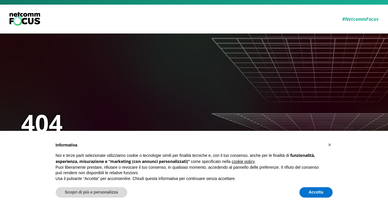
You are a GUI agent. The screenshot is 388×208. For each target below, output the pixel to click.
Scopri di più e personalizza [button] (91, 192)
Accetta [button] (316, 192)
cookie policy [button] (243, 161)
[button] (329, 144)
